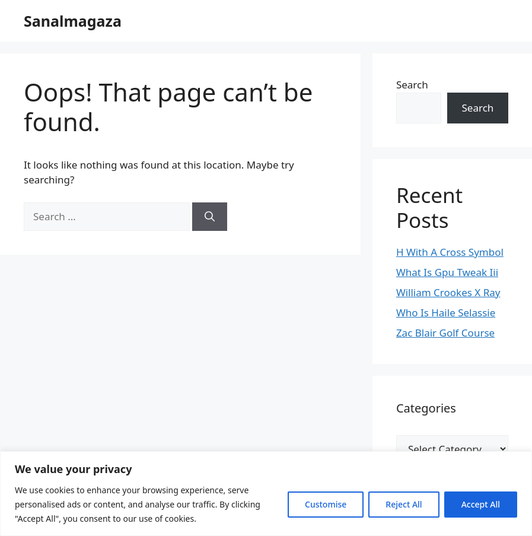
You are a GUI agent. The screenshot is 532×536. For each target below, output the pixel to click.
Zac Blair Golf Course (445, 333)
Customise (325, 504)
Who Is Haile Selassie (445, 312)
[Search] (209, 216)
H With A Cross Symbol (450, 252)
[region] (266, 493)
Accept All (480, 504)
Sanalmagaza (73, 21)
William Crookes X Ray (448, 292)
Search (412, 84)
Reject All (404, 504)
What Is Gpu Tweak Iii (447, 272)
